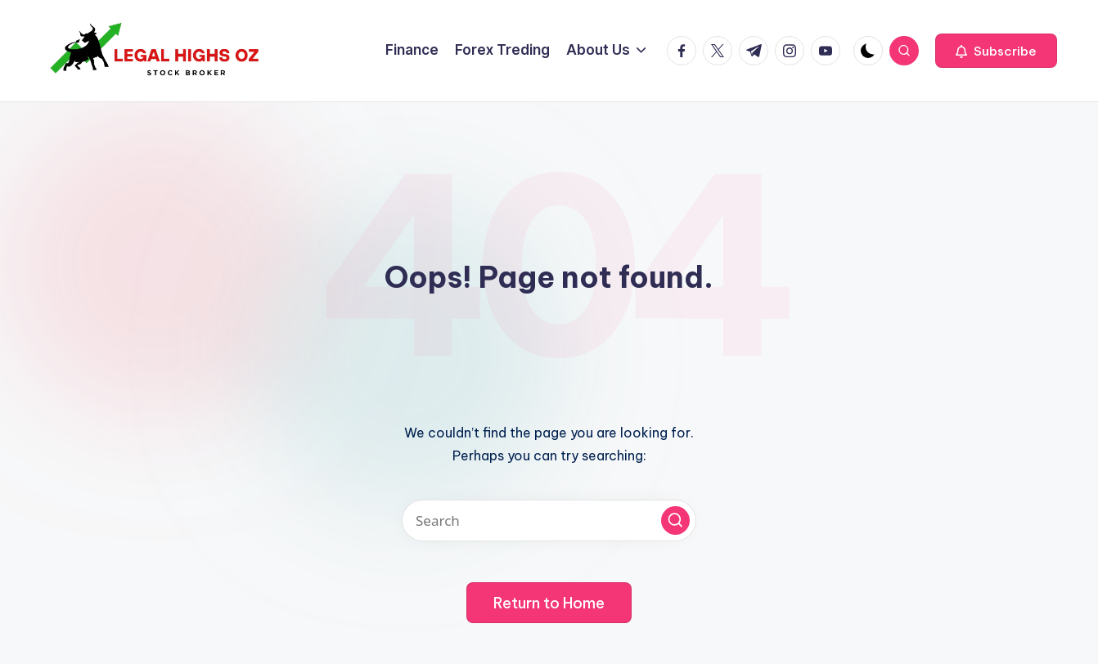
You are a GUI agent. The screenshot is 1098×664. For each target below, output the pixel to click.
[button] (996, 51)
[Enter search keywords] (549, 520)
